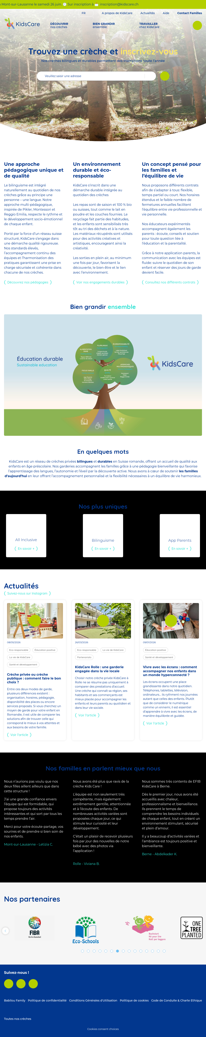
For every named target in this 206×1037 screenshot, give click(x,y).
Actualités (147, 13)
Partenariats (84, 657)
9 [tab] (129, 951)
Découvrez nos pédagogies (27, 282)
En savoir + (26, 549)
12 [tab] (146, 951)
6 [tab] (111, 951)
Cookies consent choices (103, 1029)
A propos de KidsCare (117, 13)
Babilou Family (14, 1000)
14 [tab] (158, 951)
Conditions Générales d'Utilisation (93, 1000)
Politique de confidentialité (47, 1000)
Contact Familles (189, 13)
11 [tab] (140, 951)
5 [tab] (105, 951)
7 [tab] (117, 951)
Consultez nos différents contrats (170, 282)
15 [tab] (164, 951)
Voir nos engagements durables (100, 282)
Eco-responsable (18, 649)
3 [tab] (94, 951)
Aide (166, 13)
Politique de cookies (134, 1000)
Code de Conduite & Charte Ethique (176, 1000)
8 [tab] (123, 951)
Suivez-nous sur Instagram (27, 593)
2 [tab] (88, 951)
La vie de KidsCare (19, 657)
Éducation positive (45, 649)
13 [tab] (152, 951)
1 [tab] (82, 951)
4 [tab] (100, 951)
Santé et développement (23, 664)
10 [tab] (135, 951)
